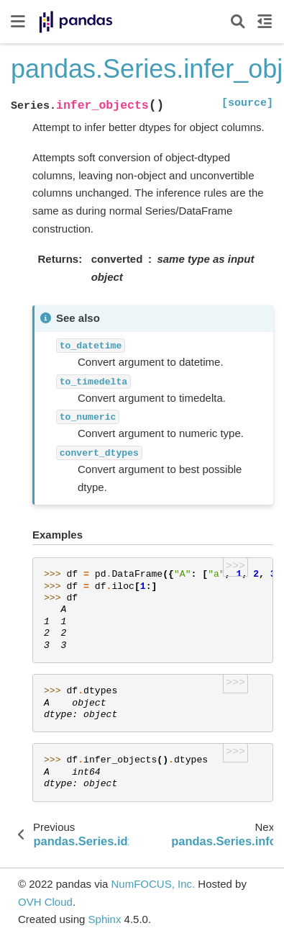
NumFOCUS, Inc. (153, 884)
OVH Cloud (45, 902)
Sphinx (105, 919)
